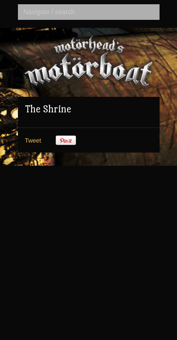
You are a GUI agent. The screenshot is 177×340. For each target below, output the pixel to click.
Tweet (33, 140)
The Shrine (48, 109)
